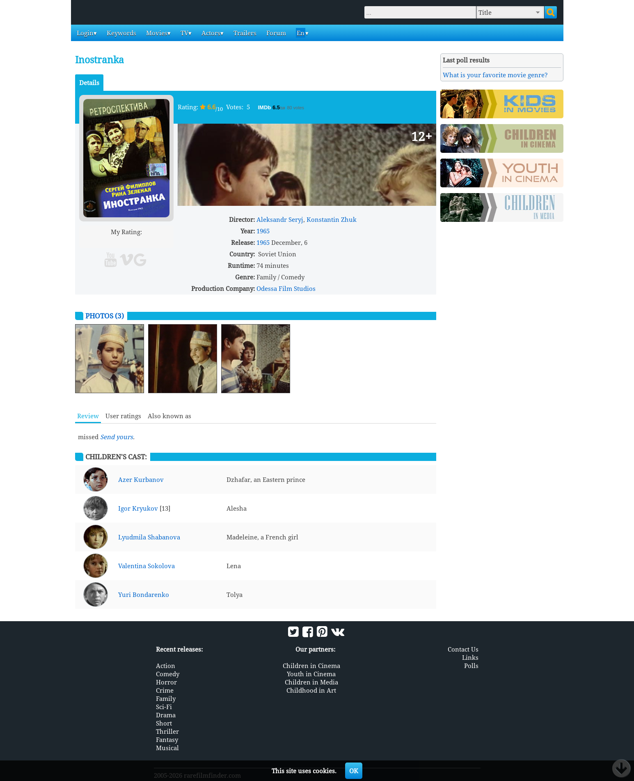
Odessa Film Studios (286, 288)
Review (88, 416)
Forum (275, 33)
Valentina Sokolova (146, 566)
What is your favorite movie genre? (495, 75)
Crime (165, 690)
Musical (167, 748)
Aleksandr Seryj (279, 219)
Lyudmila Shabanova (149, 537)
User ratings (123, 416)
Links (470, 657)
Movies (155, 33)
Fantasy (167, 739)
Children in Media (311, 682)
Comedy (167, 674)
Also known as (169, 416)
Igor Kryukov (138, 508)
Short (164, 723)
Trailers (244, 33)
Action (165, 665)
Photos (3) (104, 315)
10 (157, 241)
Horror (166, 682)
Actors (210, 33)
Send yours (116, 437)
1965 (263, 231)
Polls (471, 665)
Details (89, 82)
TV (183, 33)
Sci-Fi (164, 707)
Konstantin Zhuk (332, 219)
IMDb (265, 107)
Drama (166, 715)
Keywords (120, 33)
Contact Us (463, 649)
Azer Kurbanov (141, 479)
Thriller (167, 731)
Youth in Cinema (311, 674)
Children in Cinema (311, 665)
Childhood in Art (311, 690)
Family (166, 698)
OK (353, 771)
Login (84, 33)
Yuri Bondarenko (143, 594)
